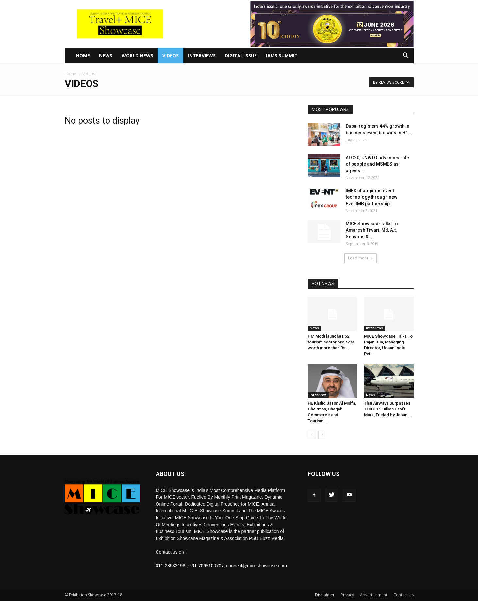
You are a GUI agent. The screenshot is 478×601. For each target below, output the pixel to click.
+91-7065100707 (206, 565)
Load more (360, 258)
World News (137, 55)
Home (83, 55)
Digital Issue (241, 55)
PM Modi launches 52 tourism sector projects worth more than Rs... (331, 342)
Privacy (347, 595)
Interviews (202, 55)
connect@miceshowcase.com (256, 565)
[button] (406, 56)
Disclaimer (325, 595)
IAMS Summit (282, 55)
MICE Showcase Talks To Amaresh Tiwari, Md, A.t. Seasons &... (372, 230)
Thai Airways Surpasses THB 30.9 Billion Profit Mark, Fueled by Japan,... (388, 409)
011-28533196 (170, 565)
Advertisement (373, 595)
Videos (170, 55)
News (105, 55)
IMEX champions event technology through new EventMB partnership (371, 197)
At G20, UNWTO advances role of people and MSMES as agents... (377, 164)
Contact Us (403, 595)
